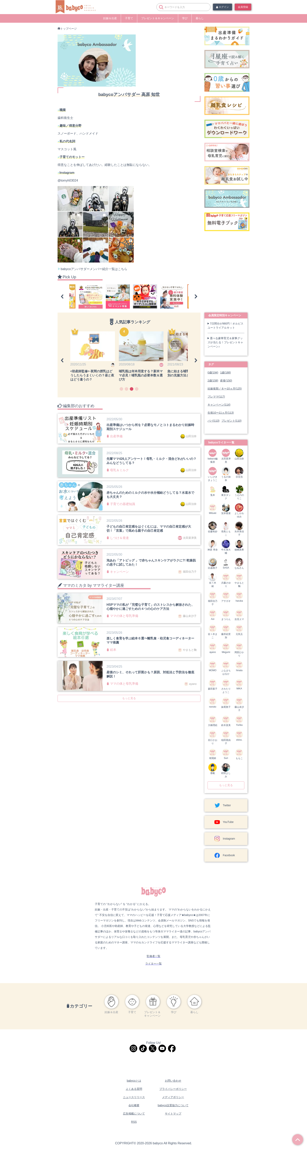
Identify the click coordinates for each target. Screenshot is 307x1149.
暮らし (200, 18)
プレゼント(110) (231, 420)
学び (185, 18)
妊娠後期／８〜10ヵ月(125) (225, 388)
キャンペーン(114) (219, 404)
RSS (134, 1121)
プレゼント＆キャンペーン (157, 18)
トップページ (68, 28)
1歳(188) (225, 372)
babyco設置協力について (173, 1105)
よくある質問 (134, 1088)
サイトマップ (173, 1113)
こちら (122, 269)
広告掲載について (134, 1113)
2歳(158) (213, 380)
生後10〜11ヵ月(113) (221, 412)
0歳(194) (213, 372)
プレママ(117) (216, 396)
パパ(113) (213, 420)
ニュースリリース (134, 1097)
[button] (62, 296)
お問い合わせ (173, 1080)
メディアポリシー (173, 1097)
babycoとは (134, 1080)
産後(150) (226, 380)
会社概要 (133, 1105)
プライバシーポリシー (173, 1088)
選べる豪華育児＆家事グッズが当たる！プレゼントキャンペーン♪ (225, 342)
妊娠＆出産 (110, 18)
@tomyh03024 (68, 180)
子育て (129, 18)
